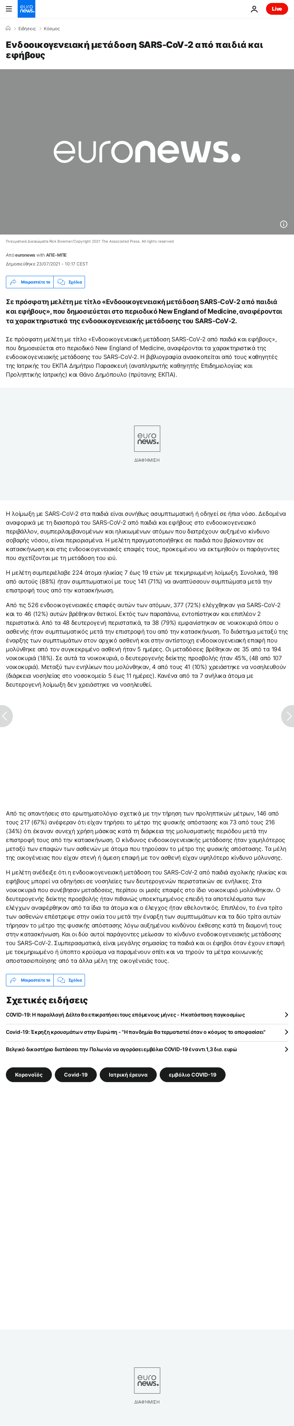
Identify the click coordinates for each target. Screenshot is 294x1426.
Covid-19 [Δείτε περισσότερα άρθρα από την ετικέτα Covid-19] (76, 1074)
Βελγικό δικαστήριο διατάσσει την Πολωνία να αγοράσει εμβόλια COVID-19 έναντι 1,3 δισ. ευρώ (121, 1049)
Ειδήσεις (27, 29)
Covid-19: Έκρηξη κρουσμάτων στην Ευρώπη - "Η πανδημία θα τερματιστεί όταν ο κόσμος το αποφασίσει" (136, 1032)
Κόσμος (52, 29)
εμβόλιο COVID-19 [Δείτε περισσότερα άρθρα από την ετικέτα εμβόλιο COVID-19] (192, 1074)
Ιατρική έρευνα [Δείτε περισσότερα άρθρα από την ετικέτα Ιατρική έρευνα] (128, 1074)
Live (277, 9)
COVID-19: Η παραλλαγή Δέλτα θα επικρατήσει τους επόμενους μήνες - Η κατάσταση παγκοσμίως (125, 1014)
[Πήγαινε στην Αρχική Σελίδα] (26, 9)
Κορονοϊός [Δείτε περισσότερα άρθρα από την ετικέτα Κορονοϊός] (29, 1074)
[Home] (8, 28)
